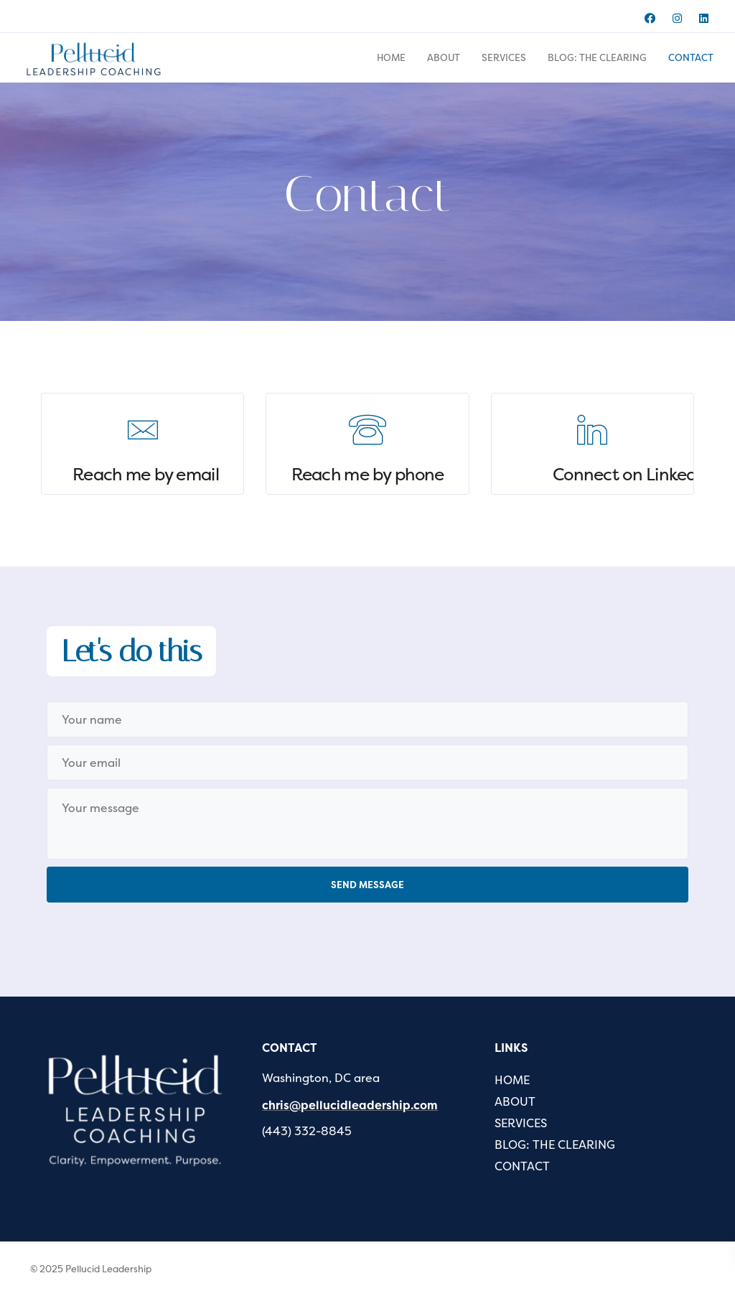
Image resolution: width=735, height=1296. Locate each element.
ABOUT (443, 57)
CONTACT (690, 57)
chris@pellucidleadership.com (350, 1105)
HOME (391, 57)
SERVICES (504, 57)
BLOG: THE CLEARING (597, 57)
